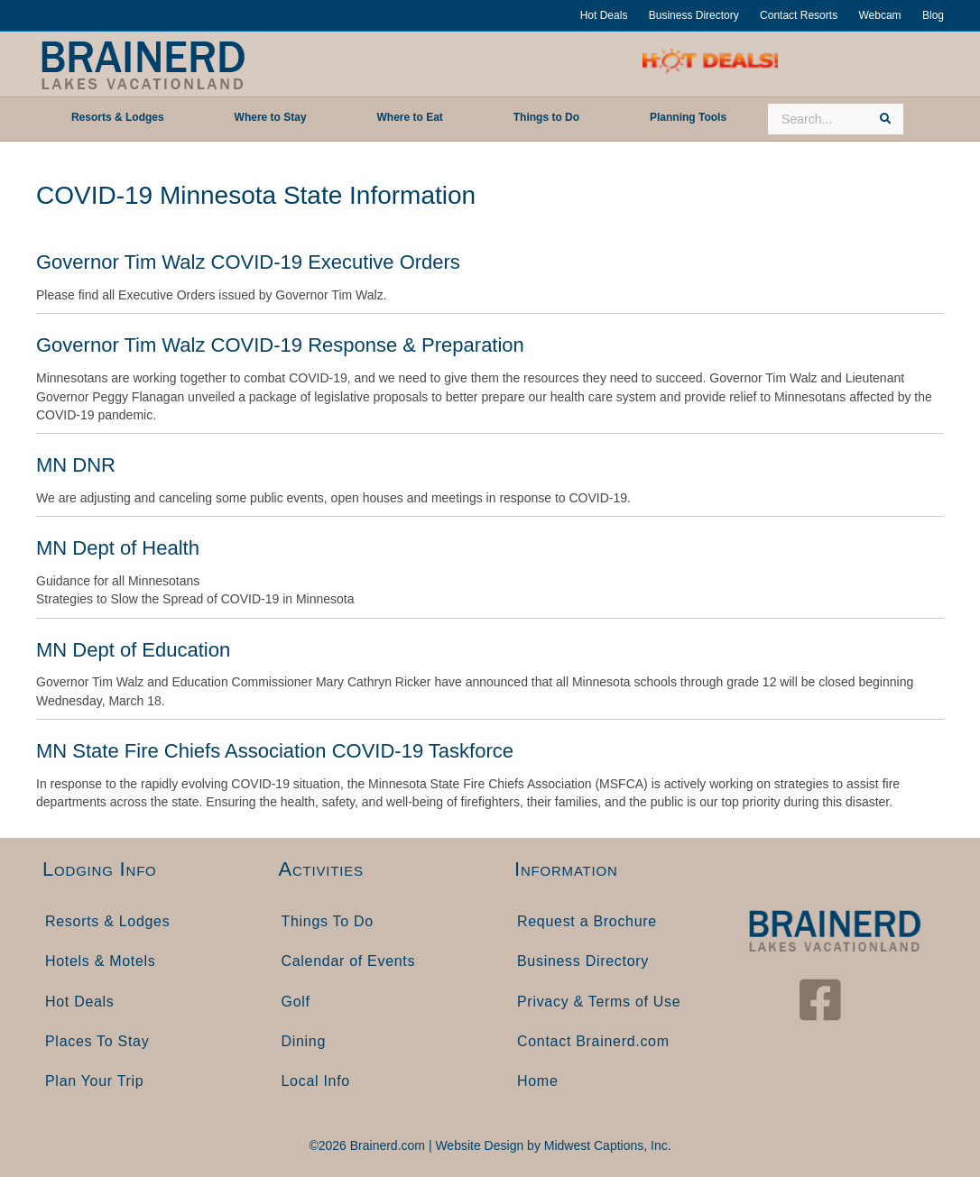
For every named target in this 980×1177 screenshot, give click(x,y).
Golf (296, 1001)
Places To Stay (97, 1041)
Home (537, 1081)
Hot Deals (604, 15)
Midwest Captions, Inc (606, 1145)
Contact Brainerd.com (593, 1041)
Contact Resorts (798, 15)
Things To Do (328, 921)
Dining (304, 1041)
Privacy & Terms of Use (598, 1001)
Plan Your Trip (94, 1081)
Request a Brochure (587, 921)
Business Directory (694, 15)
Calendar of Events (349, 961)
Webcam (879, 15)
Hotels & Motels (100, 961)
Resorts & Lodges (107, 921)
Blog (933, 15)
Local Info (316, 1081)
